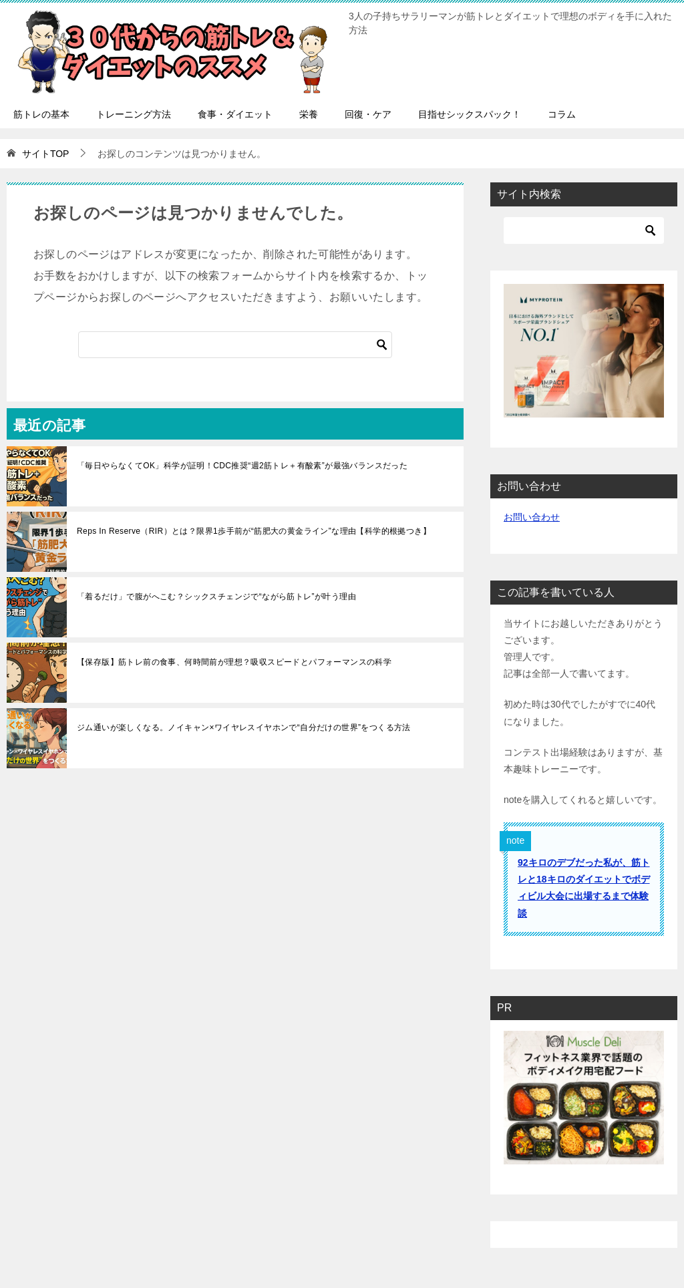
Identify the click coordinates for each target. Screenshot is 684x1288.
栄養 (308, 114)
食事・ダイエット (235, 114)
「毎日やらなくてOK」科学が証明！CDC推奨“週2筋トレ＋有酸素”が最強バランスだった (242, 465)
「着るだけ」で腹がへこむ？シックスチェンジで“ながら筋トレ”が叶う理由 (216, 596)
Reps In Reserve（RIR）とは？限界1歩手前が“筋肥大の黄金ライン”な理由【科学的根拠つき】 (254, 531)
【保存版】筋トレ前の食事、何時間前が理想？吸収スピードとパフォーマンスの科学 (234, 662)
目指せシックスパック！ (469, 114)
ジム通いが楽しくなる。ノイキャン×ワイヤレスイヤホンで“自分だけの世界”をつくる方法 (244, 727)
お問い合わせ (532, 517)
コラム (562, 114)
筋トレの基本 (41, 114)
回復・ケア (368, 114)
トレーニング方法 (133, 114)
